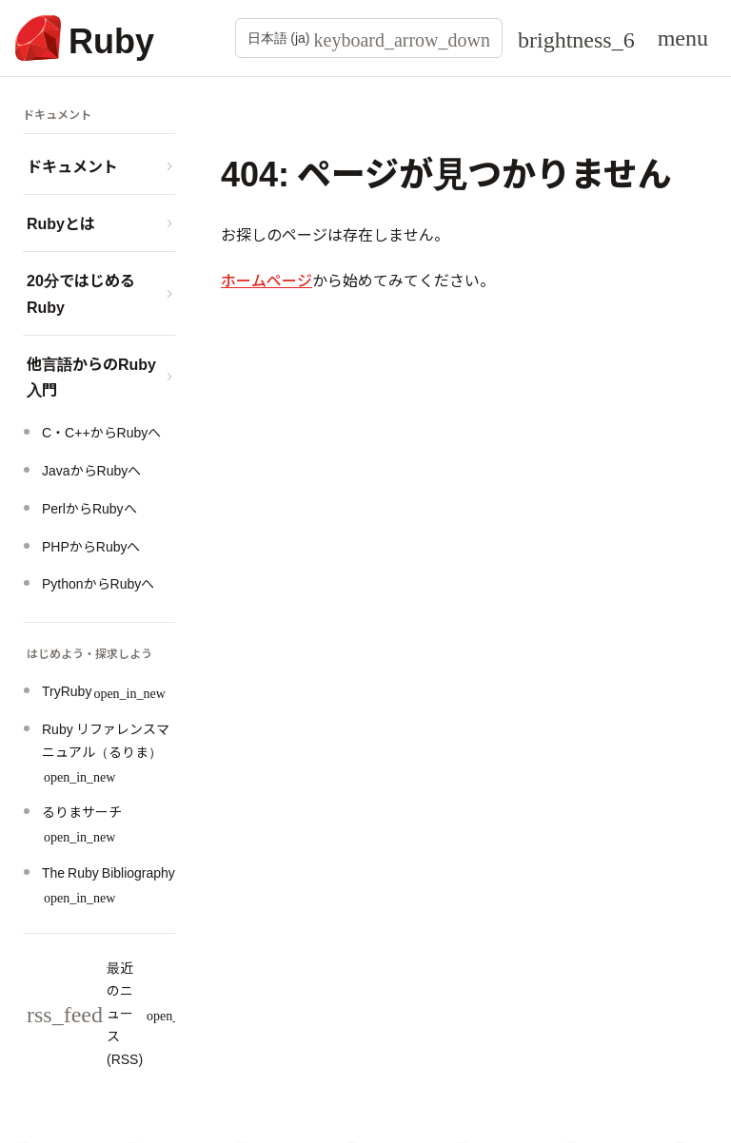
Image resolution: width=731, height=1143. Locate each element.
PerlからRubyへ (89, 507)
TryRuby (104, 690)
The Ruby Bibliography (108, 882)
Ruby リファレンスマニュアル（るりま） (105, 751)
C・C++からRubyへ (101, 431)
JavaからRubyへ (91, 469)
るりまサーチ (82, 822)
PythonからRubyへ (98, 582)
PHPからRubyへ (91, 545)
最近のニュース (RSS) (123, 1012)
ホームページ (266, 279)
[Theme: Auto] (576, 38)
